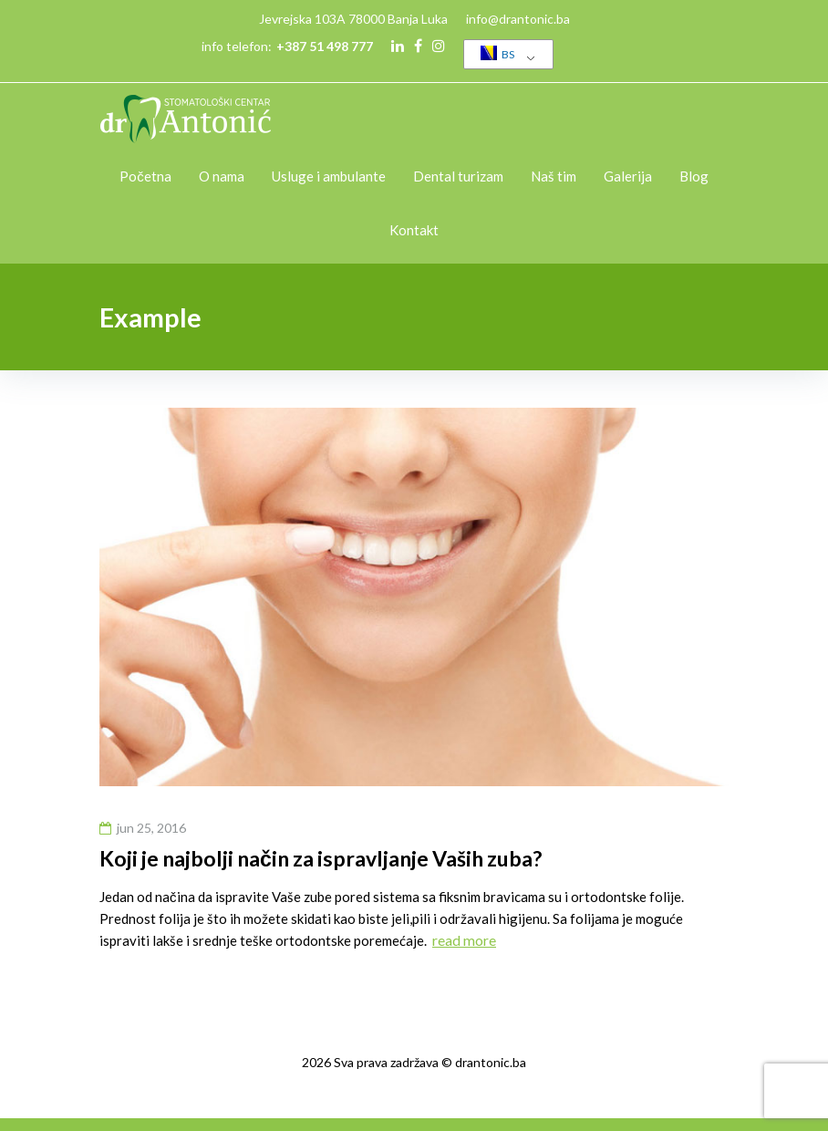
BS (497, 53)
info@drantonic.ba (518, 18)
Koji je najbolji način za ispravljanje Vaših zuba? (320, 858)
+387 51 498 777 (324, 46)
